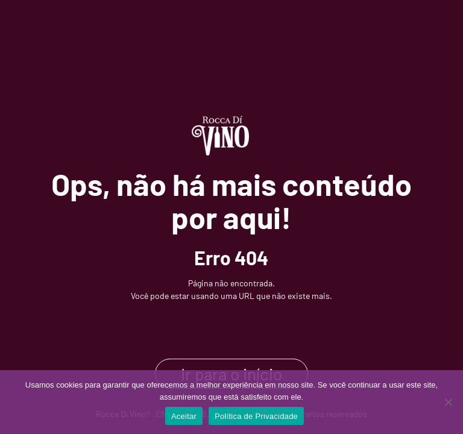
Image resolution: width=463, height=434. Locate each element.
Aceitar (184, 416)
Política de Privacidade (256, 416)
